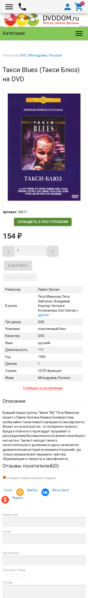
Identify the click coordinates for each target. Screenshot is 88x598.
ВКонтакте (60, 490)
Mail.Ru (32, 490)
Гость (8, 490)
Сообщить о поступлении (42, 222)
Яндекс (17, 498)
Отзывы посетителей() (31, 466)
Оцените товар (14, 570)
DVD (23, 55)
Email (7, 531)
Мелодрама (38, 55)
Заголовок (11, 553)
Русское (56, 55)
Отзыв (7, 582)
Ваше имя (10, 515)
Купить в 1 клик (20, 277)
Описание (14, 401)
